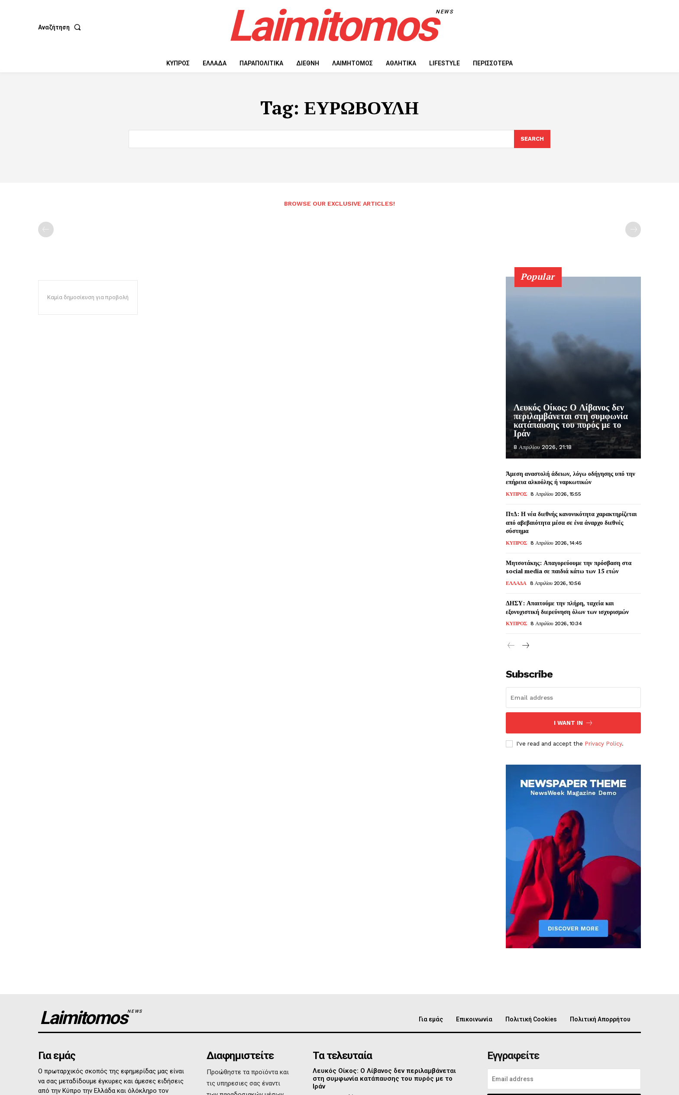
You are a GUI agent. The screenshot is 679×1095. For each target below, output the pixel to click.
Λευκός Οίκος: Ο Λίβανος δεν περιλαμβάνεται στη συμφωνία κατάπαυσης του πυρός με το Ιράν (571, 420)
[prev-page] (46, 229)
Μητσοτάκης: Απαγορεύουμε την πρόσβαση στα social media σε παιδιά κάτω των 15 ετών (568, 567)
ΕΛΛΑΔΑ (516, 583)
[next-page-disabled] (633, 229)
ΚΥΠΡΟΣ (516, 494)
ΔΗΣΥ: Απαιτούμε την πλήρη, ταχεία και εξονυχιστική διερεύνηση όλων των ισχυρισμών (567, 607)
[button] (61, 27)
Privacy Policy (603, 743)
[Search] (532, 139)
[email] (573, 697)
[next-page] (525, 646)
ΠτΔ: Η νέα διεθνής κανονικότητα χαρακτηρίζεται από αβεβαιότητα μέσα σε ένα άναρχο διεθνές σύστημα (571, 522)
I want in (573, 723)
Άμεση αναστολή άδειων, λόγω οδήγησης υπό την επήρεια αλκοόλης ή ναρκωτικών (570, 477)
